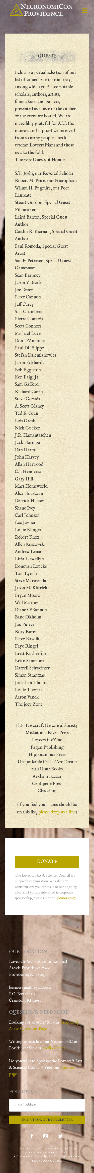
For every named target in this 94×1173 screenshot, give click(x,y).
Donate (47, 862)
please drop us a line (57, 812)
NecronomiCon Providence (41, 10)
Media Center (53, 1048)
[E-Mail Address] (47, 1105)
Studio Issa (64, 1156)
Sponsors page (65, 898)
